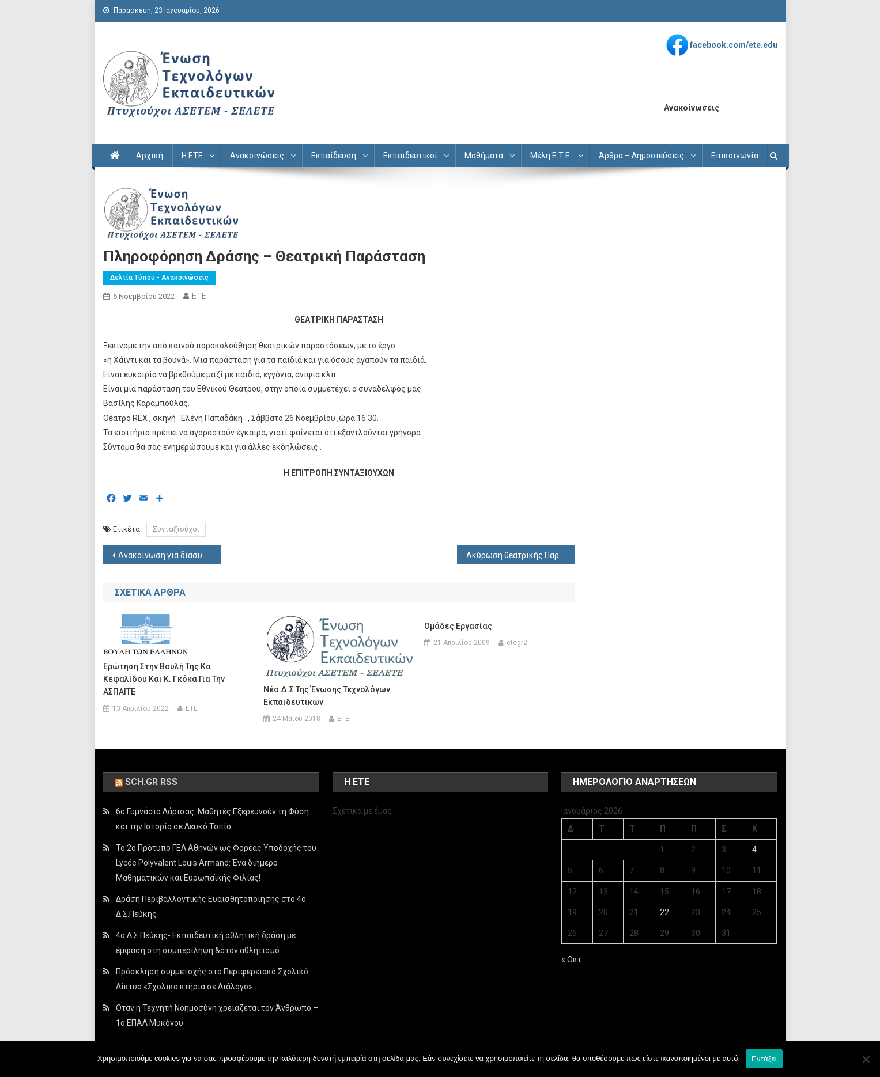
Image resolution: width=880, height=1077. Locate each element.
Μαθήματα (483, 155)
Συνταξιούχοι (176, 529)
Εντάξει (764, 1059)
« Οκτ (571, 959)
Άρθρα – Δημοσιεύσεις (641, 155)
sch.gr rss (151, 781)
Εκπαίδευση (333, 155)
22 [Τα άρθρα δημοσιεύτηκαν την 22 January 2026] (664, 912)
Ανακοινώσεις (257, 155)
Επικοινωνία (734, 155)
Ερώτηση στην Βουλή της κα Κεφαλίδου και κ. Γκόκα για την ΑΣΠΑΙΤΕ (164, 679)
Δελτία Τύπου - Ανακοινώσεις (159, 278)
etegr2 (517, 643)
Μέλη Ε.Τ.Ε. (551, 155)
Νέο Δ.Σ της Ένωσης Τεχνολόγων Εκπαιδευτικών (326, 696)
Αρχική (149, 155)
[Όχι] (865, 1059)
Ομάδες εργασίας (458, 626)
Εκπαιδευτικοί (410, 155)
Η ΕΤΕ (192, 155)
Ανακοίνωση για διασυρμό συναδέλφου (169, 555)
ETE (199, 296)
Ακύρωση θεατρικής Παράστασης (520, 555)
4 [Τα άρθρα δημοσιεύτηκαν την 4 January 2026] (754, 849)
